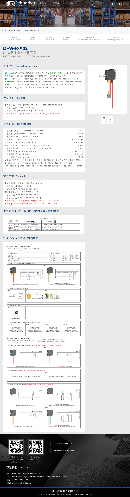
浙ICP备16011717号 (86, 494)
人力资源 (57, 17)
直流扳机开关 (18, 30)
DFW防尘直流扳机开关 (32, 30)
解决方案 (43, 17)
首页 (3, 30)
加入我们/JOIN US (64, 443)
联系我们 (71, 17)
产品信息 (58, 4)
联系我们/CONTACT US (64, 450)
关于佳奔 (43, 4)
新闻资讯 (73, 4)
